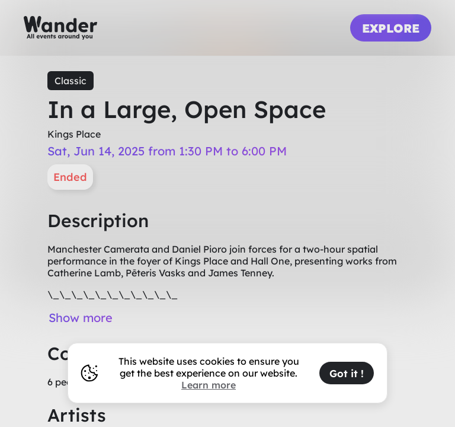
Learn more (208, 385)
